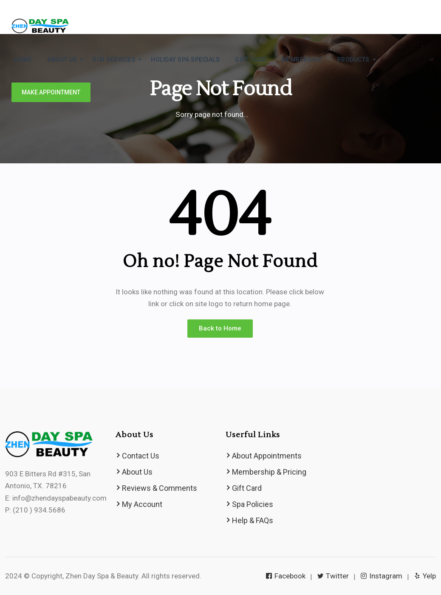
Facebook (286, 576)
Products (353, 59)
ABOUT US (62, 59)
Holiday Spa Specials (185, 59)
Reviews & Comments (159, 488)
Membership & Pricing (269, 471)
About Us (137, 471)
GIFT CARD (250, 59)
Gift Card (247, 488)
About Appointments (267, 455)
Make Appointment (51, 92)
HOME (23, 59)
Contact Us (140, 455)
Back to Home (220, 328)
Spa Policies (252, 504)
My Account (142, 504)
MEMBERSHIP (302, 59)
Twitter (333, 576)
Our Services (114, 59)
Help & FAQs (252, 520)
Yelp (425, 576)
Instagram (382, 576)
